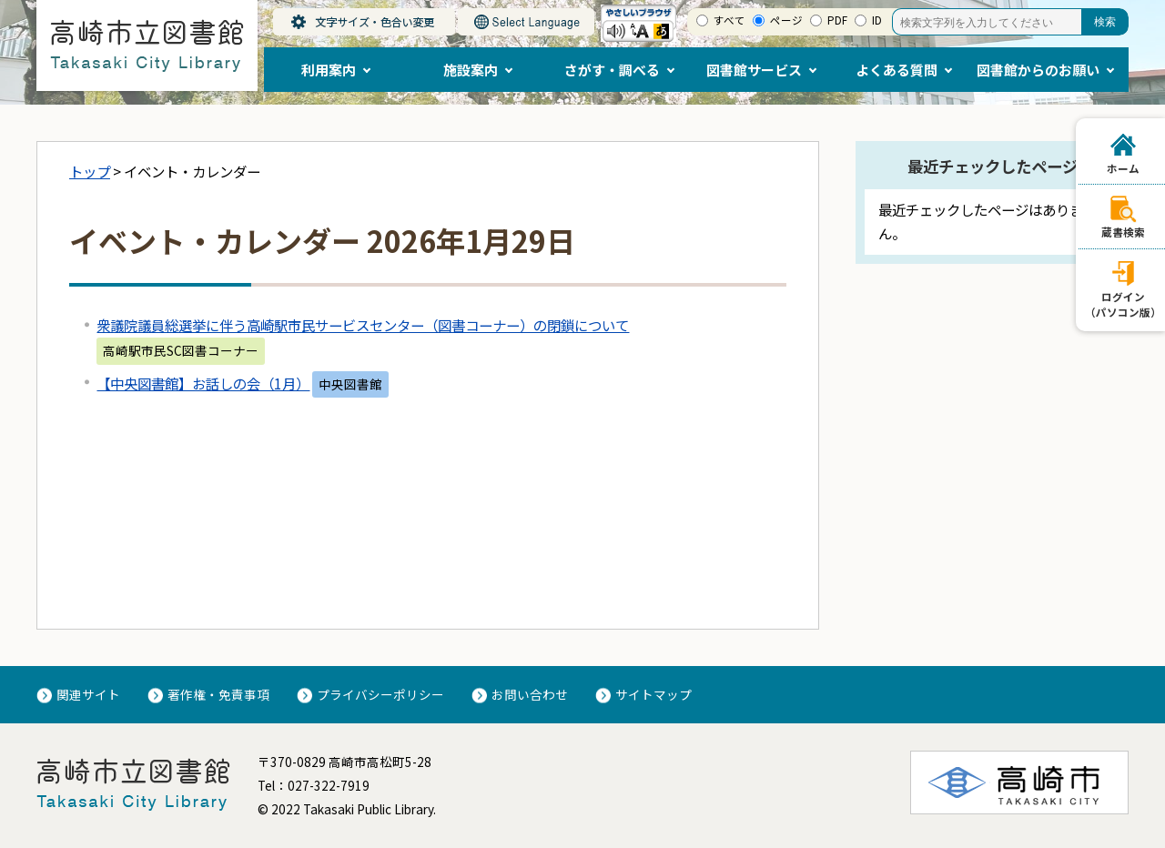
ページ (786, 20)
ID (877, 20)
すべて (729, 20)
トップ (89, 171)
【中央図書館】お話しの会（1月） (202, 383)
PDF (837, 20)
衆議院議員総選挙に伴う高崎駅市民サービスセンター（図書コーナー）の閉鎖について (362, 325)
